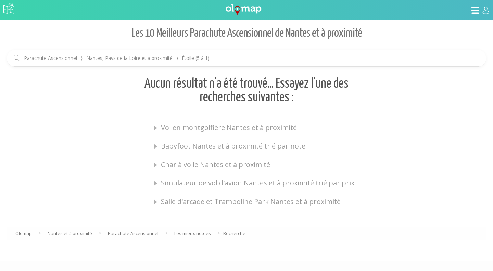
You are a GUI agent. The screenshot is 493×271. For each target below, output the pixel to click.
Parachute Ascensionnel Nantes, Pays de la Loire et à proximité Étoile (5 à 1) (117, 58)
